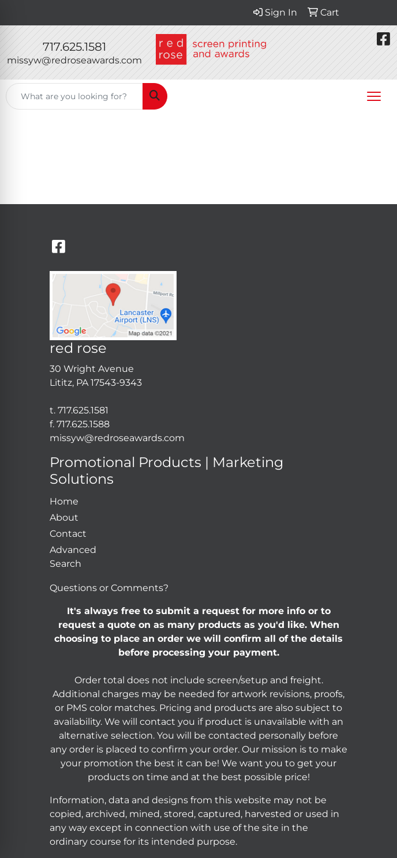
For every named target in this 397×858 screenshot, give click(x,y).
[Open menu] (373, 96)
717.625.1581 (74, 47)
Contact (68, 533)
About (64, 517)
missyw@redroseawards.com (74, 60)
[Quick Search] (74, 96)
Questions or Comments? (109, 587)
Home (64, 501)
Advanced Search (73, 556)
